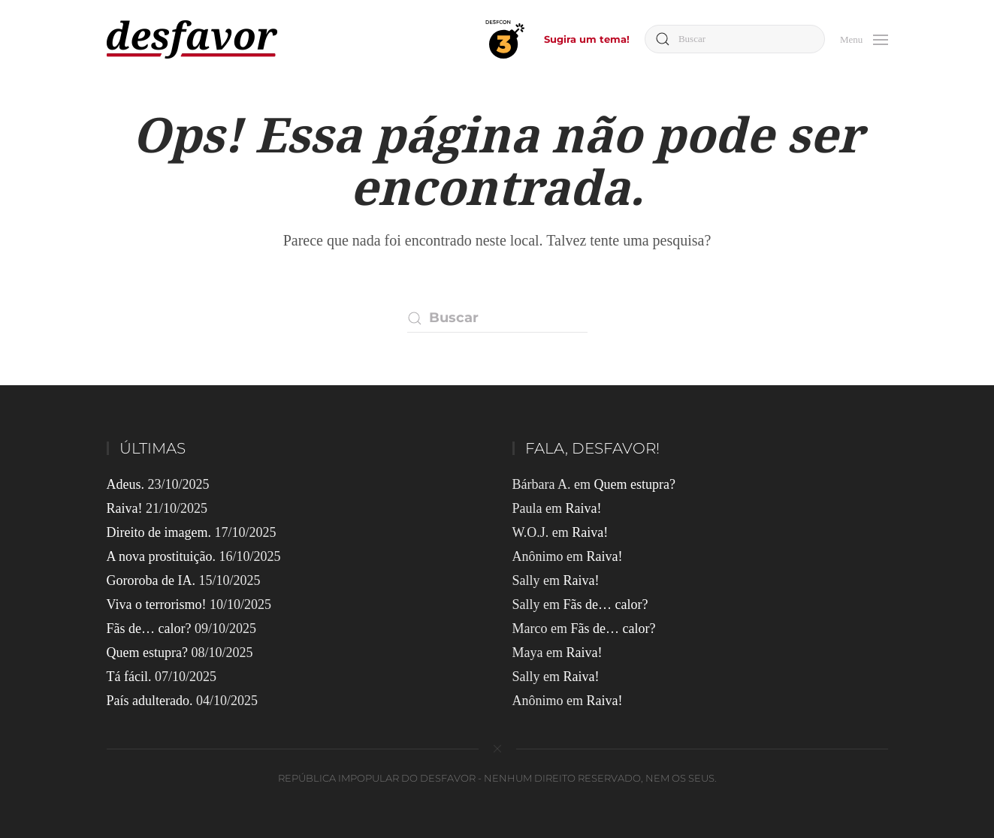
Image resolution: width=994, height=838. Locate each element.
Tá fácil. (129, 676)
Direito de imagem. (159, 532)
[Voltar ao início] (192, 39)
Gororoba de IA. (151, 580)
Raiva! (125, 508)
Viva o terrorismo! (157, 604)
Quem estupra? (147, 652)
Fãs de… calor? (149, 628)
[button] (864, 38)
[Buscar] (735, 39)
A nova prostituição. (161, 556)
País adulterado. (150, 700)
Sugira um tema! (587, 39)
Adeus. (126, 484)
